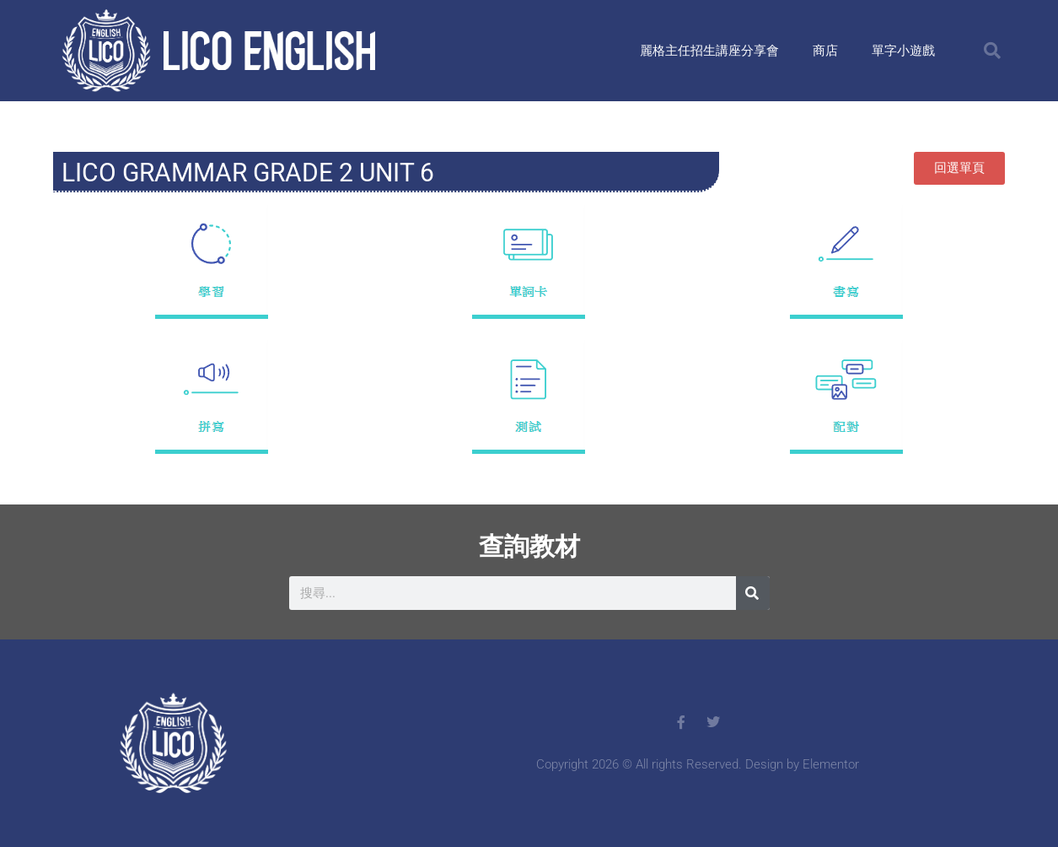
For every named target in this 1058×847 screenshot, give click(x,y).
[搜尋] (753, 593)
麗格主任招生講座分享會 (709, 50)
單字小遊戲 (903, 50)
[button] (992, 50)
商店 (825, 50)
